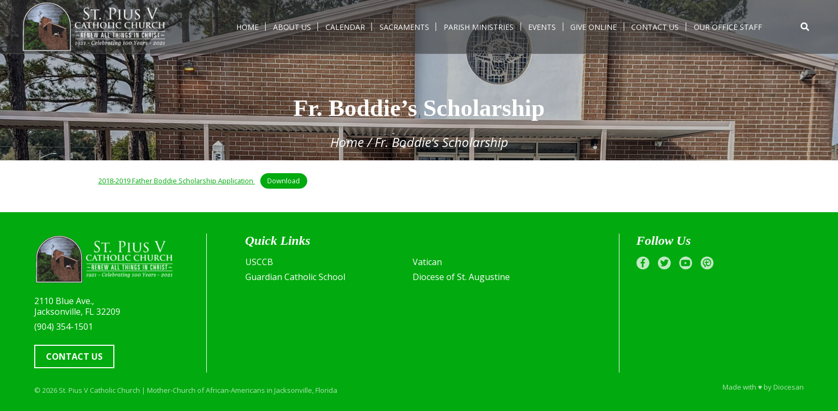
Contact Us (655, 27)
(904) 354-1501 (63, 326)
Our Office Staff (728, 27)
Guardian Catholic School (295, 277)
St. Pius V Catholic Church (99, 390)
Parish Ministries (479, 27)
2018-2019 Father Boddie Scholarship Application (176, 180)
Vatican (427, 262)
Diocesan (788, 387)
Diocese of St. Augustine (461, 277)
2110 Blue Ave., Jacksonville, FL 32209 (77, 306)
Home (247, 27)
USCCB (259, 262)
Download (283, 180)
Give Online (593, 27)
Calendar (345, 27)
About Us (292, 27)
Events (542, 27)
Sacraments (404, 27)
